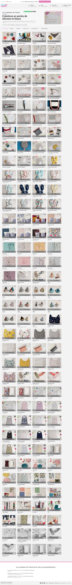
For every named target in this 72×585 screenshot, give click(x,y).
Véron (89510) (4, 14)
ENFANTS (19, 28)
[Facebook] (40, 583)
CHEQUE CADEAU (45, 28)
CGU (67, 583)
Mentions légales (63, 583)
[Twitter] (44, 583)
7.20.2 (70, 583)
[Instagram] (42, 583)
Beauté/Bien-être (35, 28)
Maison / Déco (26, 28)
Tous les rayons (5, 28)
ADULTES (12, 28)
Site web (34, 11)
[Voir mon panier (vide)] (54, 6)
